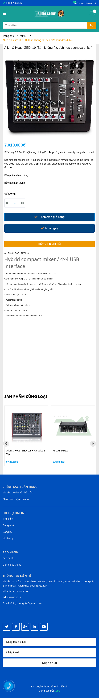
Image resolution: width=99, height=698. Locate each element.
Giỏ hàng (8, 538)
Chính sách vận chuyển (16, 499)
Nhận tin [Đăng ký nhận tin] (49, 663)
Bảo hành (8, 558)
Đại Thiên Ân (61, 686)
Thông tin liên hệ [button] (17, 576)
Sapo (57, 690)
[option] (26, 436)
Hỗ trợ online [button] (14, 513)
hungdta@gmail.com (30, 603)
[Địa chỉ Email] (49, 652)
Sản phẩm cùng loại (25, 396)
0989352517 (15, 3)
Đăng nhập (9, 525)
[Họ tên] (49, 642)
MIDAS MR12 (60, 450)
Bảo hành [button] (10, 552)
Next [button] (93, 444)
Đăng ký (7, 531)
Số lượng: (10, 193)
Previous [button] (6, 444)
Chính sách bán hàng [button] (20, 487)
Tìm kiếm (8, 518)
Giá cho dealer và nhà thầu (18, 492)
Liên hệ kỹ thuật (12, 564)
